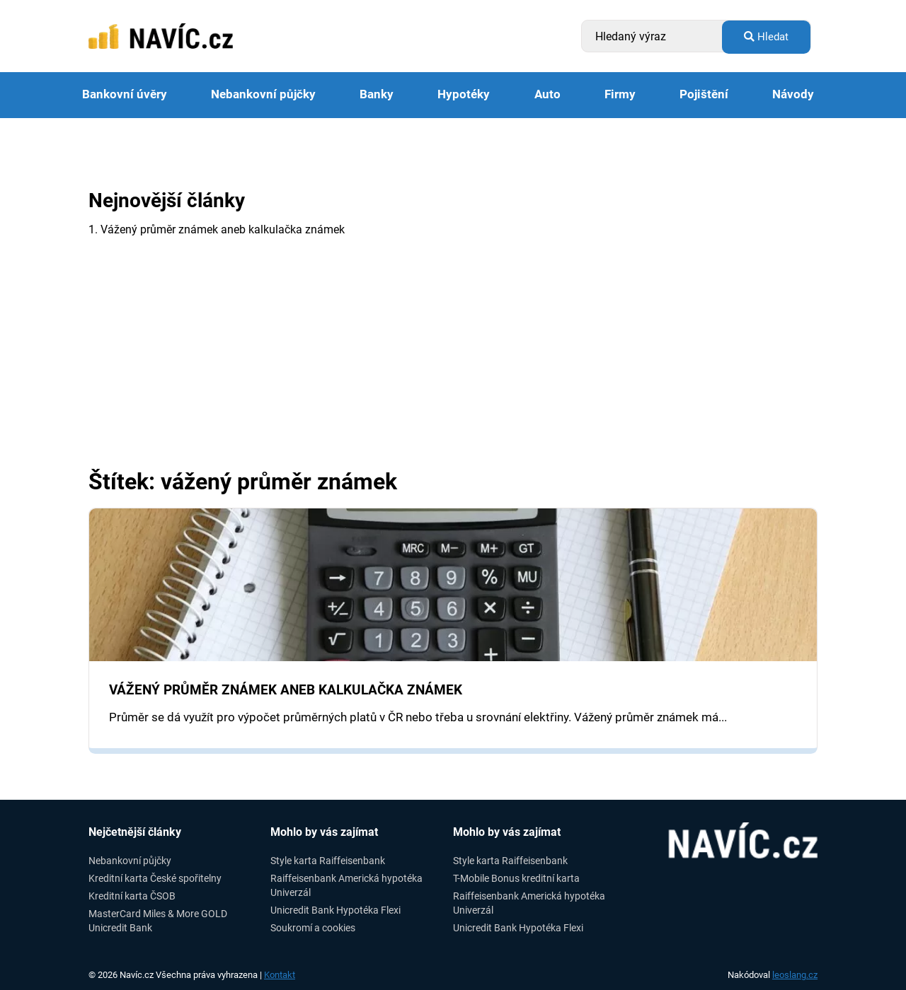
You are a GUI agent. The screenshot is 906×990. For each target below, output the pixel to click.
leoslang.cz (795, 974)
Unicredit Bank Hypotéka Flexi (335, 910)
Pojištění (704, 94)
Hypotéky (463, 94)
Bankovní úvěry (124, 94)
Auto (547, 94)
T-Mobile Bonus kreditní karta (516, 878)
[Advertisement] (453, 363)
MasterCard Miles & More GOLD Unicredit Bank (157, 920)
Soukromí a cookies (312, 927)
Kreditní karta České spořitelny (155, 878)
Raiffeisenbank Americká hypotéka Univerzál (346, 885)
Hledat (766, 36)
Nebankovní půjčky (263, 94)
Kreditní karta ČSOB (132, 896)
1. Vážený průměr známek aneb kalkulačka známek (216, 229)
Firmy (620, 94)
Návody (793, 94)
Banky (377, 94)
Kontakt (279, 974)
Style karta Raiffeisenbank (327, 860)
